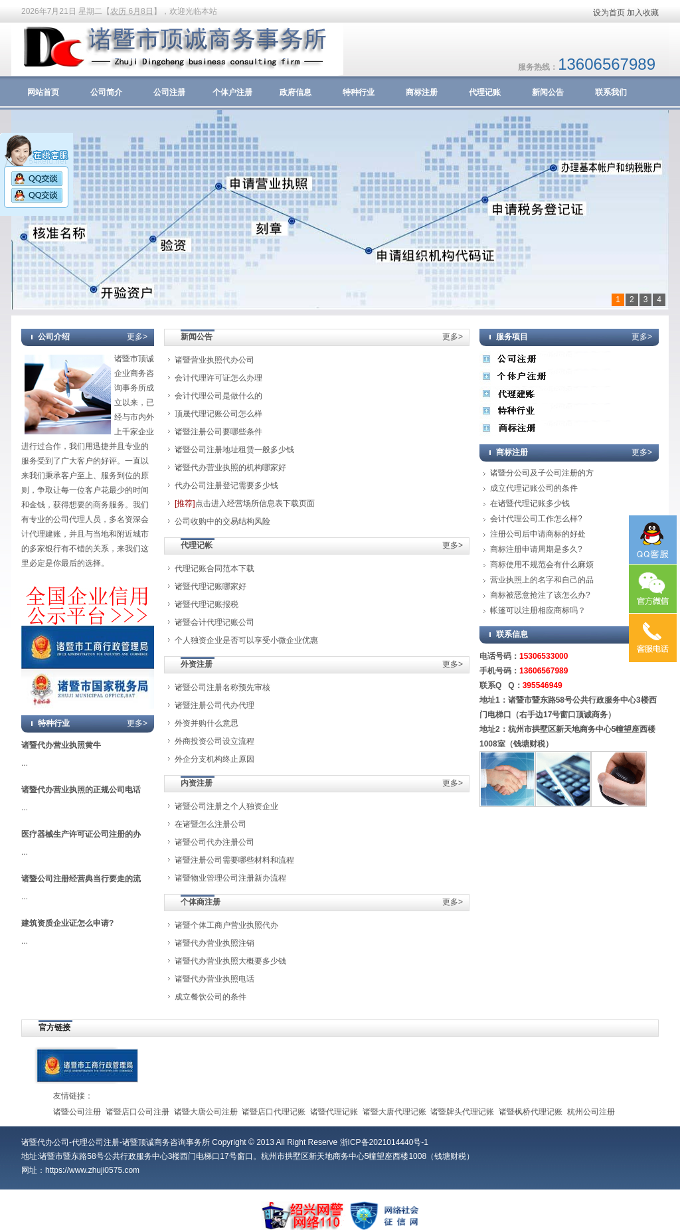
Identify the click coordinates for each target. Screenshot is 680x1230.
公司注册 (169, 92)
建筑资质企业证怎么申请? (67, 923)
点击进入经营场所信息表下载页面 (245, 503)
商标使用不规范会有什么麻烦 (542, 564)
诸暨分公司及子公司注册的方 (542, 473)
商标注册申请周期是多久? (536, 549)
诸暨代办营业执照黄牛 (61, 745)
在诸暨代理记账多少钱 (530, 503)
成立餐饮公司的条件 (210, 997)
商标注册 (422, 92)
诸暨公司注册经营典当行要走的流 (81, 878)
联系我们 (611, 92)
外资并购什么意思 (206, 723)
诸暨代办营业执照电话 (214, 979)
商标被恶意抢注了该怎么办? (540, 595)
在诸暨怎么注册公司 (210, 824)
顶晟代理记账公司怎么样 (218, 413)
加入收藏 (643, 12)
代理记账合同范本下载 (214, 568)
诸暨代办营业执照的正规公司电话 (81, 789)
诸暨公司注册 (77, 1111)
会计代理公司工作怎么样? (536, 518)
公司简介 (106, 92)
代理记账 (485, 92)
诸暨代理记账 (334, 1111)
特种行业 (359, 92)
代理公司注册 (96, 1142)
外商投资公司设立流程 (214, 741)
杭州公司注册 (591, 1111)
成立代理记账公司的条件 (534, 488)
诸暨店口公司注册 (137, 1111)
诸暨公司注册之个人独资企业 (226, 806)
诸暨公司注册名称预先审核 (222, 687)
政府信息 (295, 92)
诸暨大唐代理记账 (394, 1111)
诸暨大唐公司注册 (206, 1111)
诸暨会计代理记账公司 (214, 622)
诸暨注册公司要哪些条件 (218, 431)
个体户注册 (232, 92)
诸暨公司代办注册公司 (214, 842)
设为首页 (609, 12)
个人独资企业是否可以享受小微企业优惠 (246, 640)
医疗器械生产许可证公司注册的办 (81, 834)
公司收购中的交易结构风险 (222, 521)
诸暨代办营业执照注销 (214, 943)
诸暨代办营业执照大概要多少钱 (230, 961)
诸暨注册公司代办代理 (214, 705)
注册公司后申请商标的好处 (538, 534)
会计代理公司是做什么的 (218, 395)
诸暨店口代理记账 (273, 1111)
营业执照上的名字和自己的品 (542, 579)
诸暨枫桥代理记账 (530, 1111)
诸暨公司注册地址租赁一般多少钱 (234, 449)
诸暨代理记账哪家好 (210, 586)
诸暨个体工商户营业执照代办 (226, 925)
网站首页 (43, 92)
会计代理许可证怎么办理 (218, 378)
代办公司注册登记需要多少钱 (226, 485)
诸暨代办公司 (45, 1142)
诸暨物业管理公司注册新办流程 (230, 878)
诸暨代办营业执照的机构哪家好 (230, 467)
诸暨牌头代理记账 (462, 1111)
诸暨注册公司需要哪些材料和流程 (234, 860)
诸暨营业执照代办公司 (214, 360)
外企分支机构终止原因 (214, 759)
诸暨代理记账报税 (206, 604)
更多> (137, 336)
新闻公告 (548, 92)
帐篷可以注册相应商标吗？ (538, 610)
